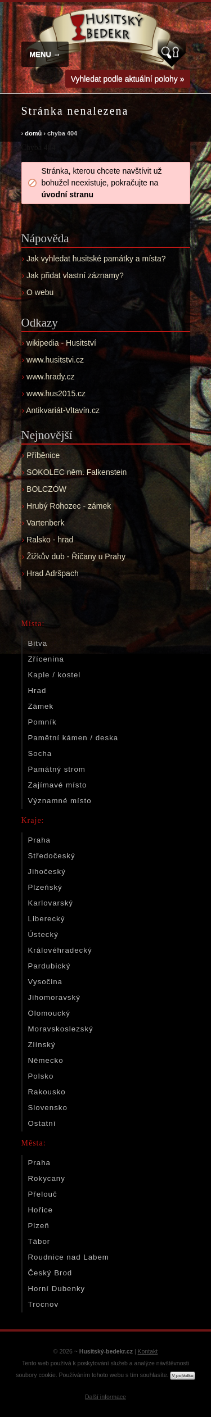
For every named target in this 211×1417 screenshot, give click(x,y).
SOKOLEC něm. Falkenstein (76, 472)
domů (33, 133)
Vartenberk (45, 522)
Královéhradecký (60, 950)
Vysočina (45, 981)
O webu (39, 292)
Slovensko (48, 1107)
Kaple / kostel (54, 675)
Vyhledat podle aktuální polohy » (128, 78)
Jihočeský (47, 871)
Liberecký (46, 919)
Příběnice (43, 455)
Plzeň (39, 1225)
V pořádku (182, 1375)
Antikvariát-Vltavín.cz (63, 410)
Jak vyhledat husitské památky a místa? (95, 258)
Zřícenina (46, 659)
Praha (39, 840)
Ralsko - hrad (49, 539)
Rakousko (47, 1092)
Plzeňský (45, 887)
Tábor (39, 1241)
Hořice (40, 1210)
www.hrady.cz (50, 376)
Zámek (41, 706)
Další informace (105, 1396)
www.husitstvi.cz (55, 359)
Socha (40, 753)
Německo (46, 1060)
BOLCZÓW (46, 489)
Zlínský (42, 1044)
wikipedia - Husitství (61, 342)
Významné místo (60, 800)
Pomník (42, 722)
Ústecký (43, 934)
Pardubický (49, 966)
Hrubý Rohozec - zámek (68, 505)
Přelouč (42, 1194)
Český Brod (50, 1273)
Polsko (41, 1076)
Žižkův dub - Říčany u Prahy (75, 556)
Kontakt (148, 1351)
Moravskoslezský (60, 1029)
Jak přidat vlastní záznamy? (75, 275)
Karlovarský (50, 903)
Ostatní (42, 1123)
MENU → (45, 54)
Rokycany (46, 1178)
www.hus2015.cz (56, 393)
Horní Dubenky (57, 1288)
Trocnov (43, 1304)
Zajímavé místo (57, 785)
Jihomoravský (54, 997)
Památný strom (57, 769)
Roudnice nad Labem (68, 1257)
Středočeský (51, 856)
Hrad (37, 690)
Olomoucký (49, 1013)
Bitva (38, 643)
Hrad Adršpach (52, 573)
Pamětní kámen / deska (73, 738)
